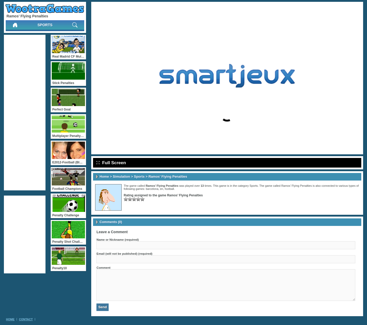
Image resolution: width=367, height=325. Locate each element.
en (161, 188)
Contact (26, 319)
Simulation (121, 176)
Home (104, 176)
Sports (45, 25)
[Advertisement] (24, 112)
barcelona (152, 188)
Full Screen (111, 162)
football (169, 188)
